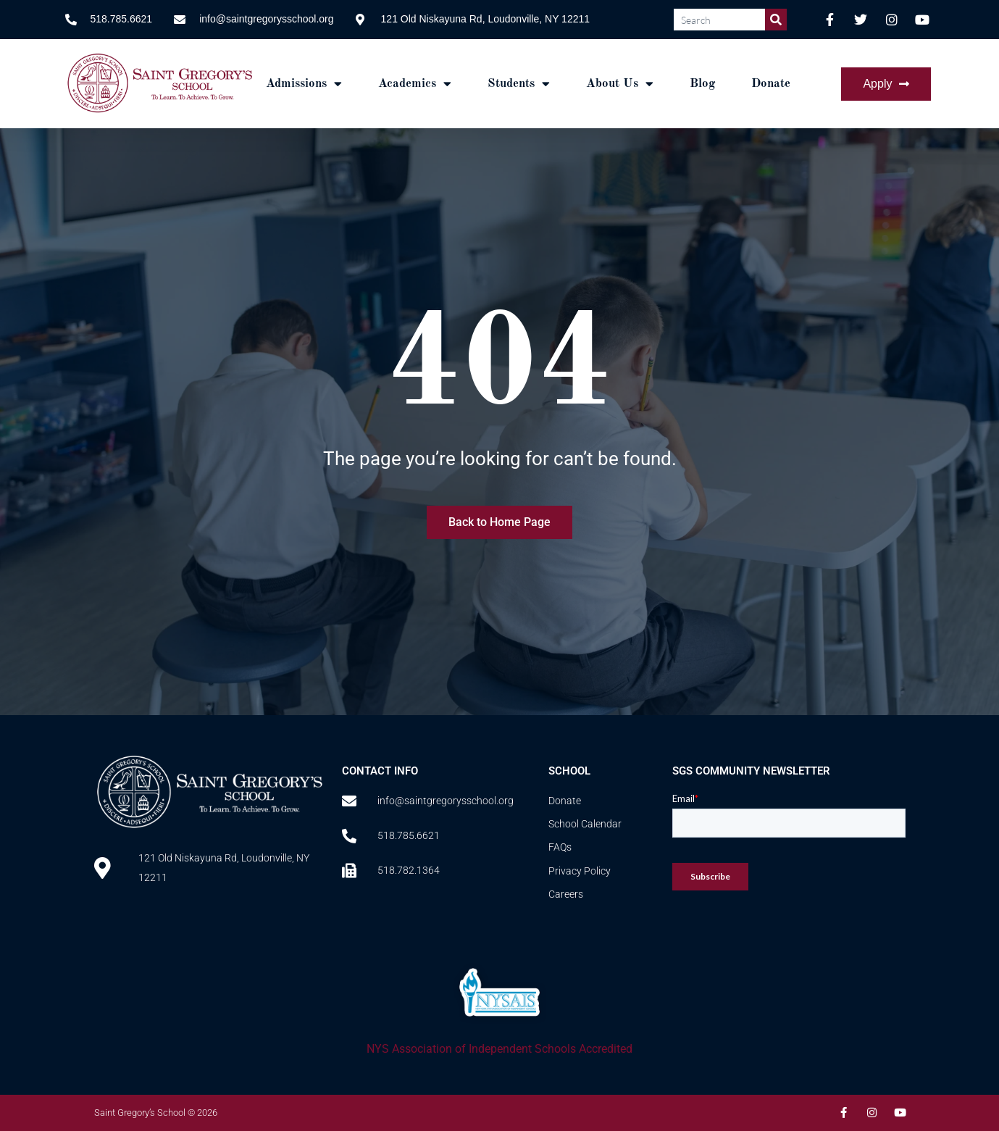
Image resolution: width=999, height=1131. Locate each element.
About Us (619, 83)
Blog (702, 84)
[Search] (776, 19)
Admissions (304, 83)
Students (519, 83)
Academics (414, 83)
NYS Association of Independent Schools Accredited (499, 1049)
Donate (770, 84)
